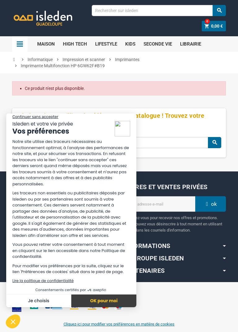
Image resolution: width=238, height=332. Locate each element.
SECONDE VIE (157, 44)
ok (211, 204)
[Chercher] (159, 10)
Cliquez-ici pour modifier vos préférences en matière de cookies (119, 324)
